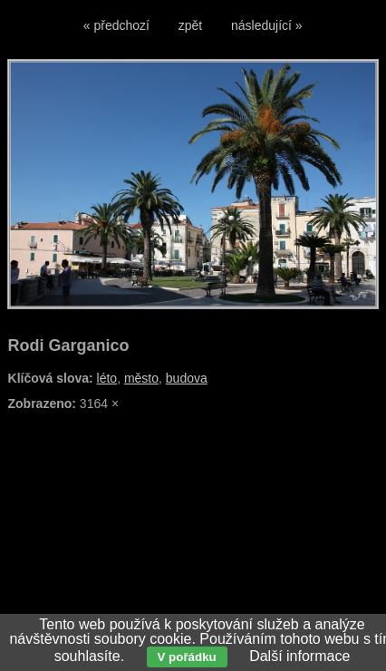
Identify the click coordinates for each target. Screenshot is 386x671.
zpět (190, 25)
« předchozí (116, 25)
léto (107, 378)
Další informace (299, 656)
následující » (267, 25)
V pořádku (187, 657)
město (141, 378)
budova (186, 378)
